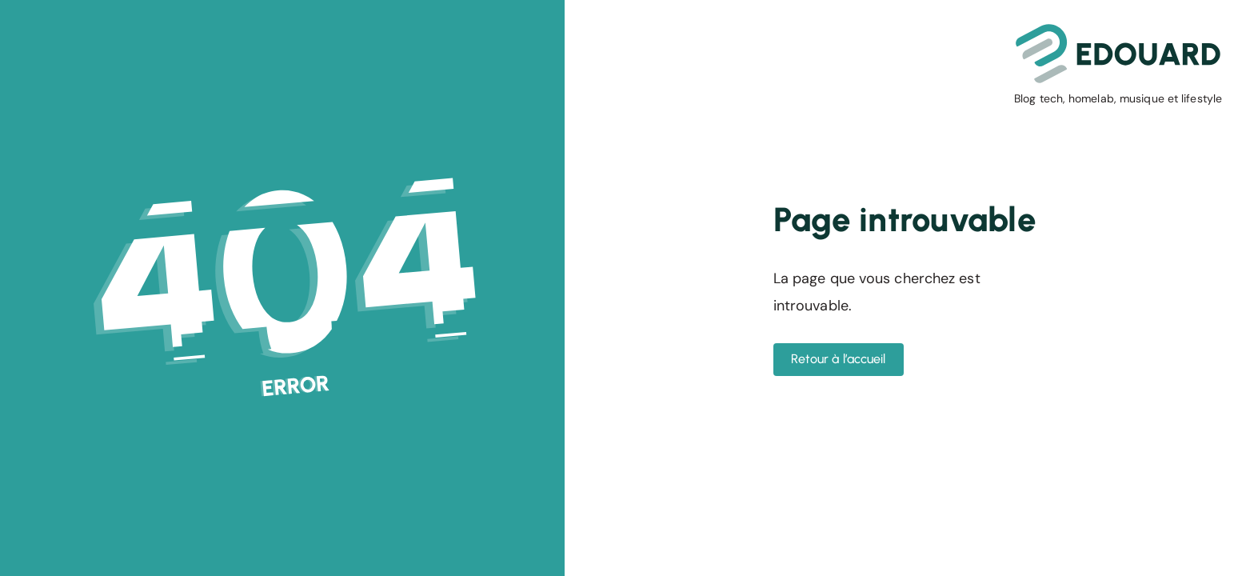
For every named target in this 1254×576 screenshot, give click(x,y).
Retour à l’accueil (838, 358)
